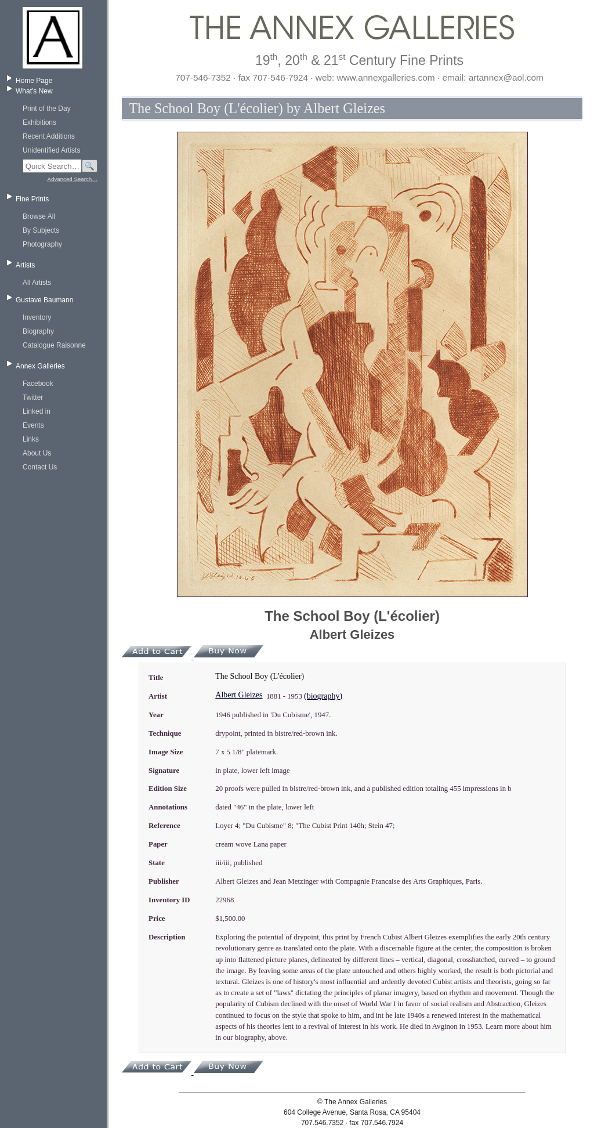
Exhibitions (39, 122)
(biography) (323, 696)
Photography (42, 244)
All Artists (37, 283)
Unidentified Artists (51, 150)
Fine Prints (32, 199)
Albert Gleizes (238, 694)
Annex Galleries (40, 366)
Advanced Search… (72, 179)
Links (31, 439)
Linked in (36, 411)
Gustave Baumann (44, 300)
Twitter (33, 397)
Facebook (38, 383)
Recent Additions (49, 136)
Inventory (37, 317)
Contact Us (40, 467)
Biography (38, 331)
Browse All (39, 216)
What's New (34, 91)
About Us (37, 453)
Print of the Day (47, 108)
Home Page (34, 81)
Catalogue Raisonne (54, 345)
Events (33, 425)
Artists (25, 265)
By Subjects (41, 230)
